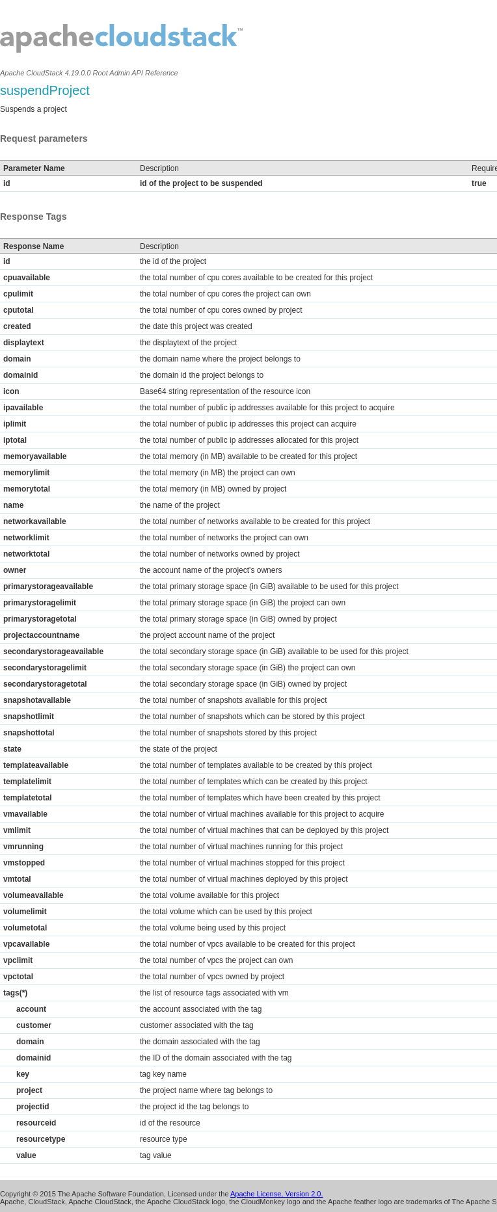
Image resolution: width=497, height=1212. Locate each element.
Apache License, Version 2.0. (276, 1194)
